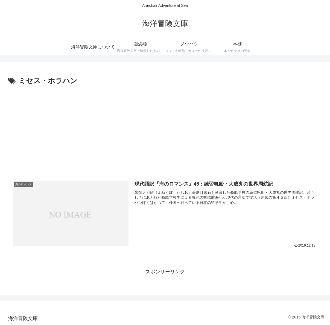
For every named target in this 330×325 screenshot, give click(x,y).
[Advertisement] (165, 128)
